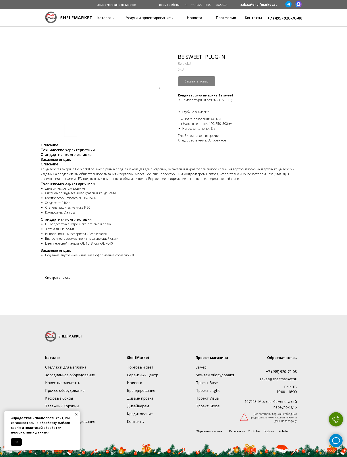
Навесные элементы (63, 382)
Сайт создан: (279, 452)
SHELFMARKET (76, 18)
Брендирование (141, 390)
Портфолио (226, 17)
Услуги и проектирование (148, 17)
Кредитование (140, 413)
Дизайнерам (138, 406)
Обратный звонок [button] (209, 431)
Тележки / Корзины (62, 406)
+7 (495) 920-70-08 (284, 18)
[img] (51, 17)
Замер (201, 367)
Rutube (283, 431)
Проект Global (208, 406)
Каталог (104, 17)
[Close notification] (76, 414)
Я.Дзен (269, 431)
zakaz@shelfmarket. (276, 379)
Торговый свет (140, 367)
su (295, 379)
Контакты (253, 17)
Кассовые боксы (59, 398)
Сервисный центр (142, 375)
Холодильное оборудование (70, 375)
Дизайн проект (140, 398)
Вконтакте (237, 431)
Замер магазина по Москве (116, 5)
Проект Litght (208, 390)
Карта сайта (205, 452)
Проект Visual (208, 398)
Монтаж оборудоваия (215, 375)
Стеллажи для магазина (65, 367)
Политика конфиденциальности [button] (158, 452)
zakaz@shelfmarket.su (259, 4)
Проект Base (207, 382)
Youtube (254, 431)
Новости (194, 17)
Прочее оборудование (65, 390)
